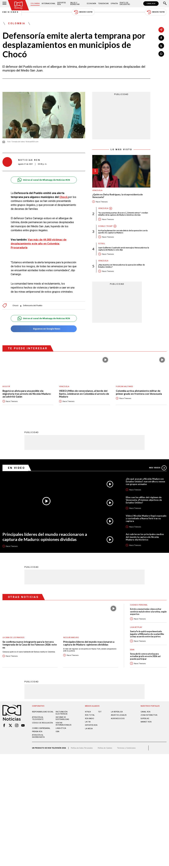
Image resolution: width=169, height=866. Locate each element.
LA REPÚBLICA (117, 712)
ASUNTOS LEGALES (118, 715)
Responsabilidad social (42, 712)
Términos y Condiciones (126, 748)
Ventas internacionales (63, 724)
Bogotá (6, 386)
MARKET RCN (146, 722)
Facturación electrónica (62, 713)
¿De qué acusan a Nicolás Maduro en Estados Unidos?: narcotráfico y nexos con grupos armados (145, 481)
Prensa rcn (37, 731)
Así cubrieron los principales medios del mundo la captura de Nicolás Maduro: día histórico (145, 537)
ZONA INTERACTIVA (149, 715)
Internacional (48, 3)
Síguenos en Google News (43, 329)
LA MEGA (89, 729)
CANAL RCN (151, 3)
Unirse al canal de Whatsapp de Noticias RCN (43, 180)
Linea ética (61, 728)
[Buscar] (165, 4)
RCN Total (90, 715)
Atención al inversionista (38, 736)
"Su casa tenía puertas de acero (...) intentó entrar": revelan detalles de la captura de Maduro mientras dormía (123, 214)
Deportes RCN (61, 3)
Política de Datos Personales (82, 748)
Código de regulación (42, 723)
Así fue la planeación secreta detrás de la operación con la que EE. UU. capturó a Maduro (123, 231)
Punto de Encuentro (125, 3)
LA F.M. (88, 722)
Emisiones (10, 12)
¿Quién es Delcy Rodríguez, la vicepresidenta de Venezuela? (117, 195)
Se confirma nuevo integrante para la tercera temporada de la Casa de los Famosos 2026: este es (29, 644)
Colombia (35, 3)
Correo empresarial (41, 728)
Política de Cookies (105, 748)
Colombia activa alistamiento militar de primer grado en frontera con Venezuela (139, 392)
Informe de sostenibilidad (62, 718)
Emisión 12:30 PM (83, 12)
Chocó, (63, 197)
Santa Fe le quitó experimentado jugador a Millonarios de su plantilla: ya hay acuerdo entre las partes (147, 634)
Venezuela (97, 190)
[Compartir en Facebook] (161, 38)
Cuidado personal (139, 605)
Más (158, 467)
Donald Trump (105, 226)
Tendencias (103, 3)
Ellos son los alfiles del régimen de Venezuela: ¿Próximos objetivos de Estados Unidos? (144, 500)
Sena (132, 650)
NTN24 (88, 712)
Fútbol (101, 244)
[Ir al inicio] (18, 5)
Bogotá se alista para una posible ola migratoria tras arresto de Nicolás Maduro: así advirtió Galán (26, 393)
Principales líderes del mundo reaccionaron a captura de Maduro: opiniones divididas (44, 537)
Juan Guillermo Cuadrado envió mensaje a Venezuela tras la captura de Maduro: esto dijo (123, 249)
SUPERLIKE (145, 718)
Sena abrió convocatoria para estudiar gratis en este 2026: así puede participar (145, 656)
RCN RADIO (89, 718)
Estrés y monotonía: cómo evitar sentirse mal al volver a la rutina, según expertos (148, 611)
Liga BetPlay (136, 627)
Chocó (15, 305)
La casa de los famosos (13, 637)
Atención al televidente (37, 718)
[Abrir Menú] (4, 3)
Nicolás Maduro (71, 637)
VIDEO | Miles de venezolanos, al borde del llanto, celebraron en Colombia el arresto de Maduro (84, 393)
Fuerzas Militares (124, 386)
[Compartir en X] (161, 46)
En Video (16, 467)
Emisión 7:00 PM (156, 12)
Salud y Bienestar (74, 3)
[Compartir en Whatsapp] (161, 54)
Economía (91, 3)
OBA (57, 731)
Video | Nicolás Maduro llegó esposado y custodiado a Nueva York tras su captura (146, 518)
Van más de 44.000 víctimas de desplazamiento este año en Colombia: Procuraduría (39, 243)
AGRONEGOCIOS (117, 718)
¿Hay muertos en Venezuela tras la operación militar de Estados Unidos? (121, 266)
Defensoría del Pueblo (32, 305)
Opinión (114, 3)
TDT (99, 712)
